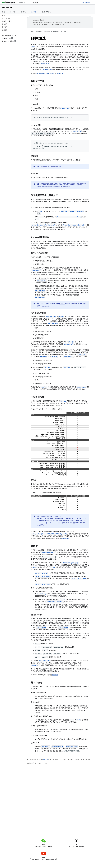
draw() (61, 317)
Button (54, 357)
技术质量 (63, 31)
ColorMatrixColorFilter (54, 601)
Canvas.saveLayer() (48, 552)
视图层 (67, 186)
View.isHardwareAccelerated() (72, 211)
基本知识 (22, 2)
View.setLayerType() (71, 563)
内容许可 (45, 760)
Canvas (41, 217)
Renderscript (61, 73)
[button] (12, 24)
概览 (3, 12)
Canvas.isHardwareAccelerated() (69, 217)
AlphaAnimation (57, 746)
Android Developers (36, 31)
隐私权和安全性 (46, 12)
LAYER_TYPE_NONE (41, 573)
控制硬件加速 (44, 64)
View (33, 47)
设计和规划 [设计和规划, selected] (35, 2)
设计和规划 (47, 31)
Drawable (65, 55)
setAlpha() (35, 665)
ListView (43, 357)
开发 (47, 2)
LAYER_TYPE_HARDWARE (42, 576)
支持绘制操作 (47, 70)
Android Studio (86, 2)
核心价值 (12, 12)
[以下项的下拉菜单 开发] (50, 2)
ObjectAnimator (44, 661)
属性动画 (55, 675)
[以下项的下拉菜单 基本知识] (27, 2)
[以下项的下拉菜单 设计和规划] (41, 2)
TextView (62, 304)
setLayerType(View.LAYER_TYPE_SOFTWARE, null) (49, 534)
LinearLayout (82, 354)
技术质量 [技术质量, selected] (33, 12)
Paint (35, 567)
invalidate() (36, 270)
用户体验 (23, 12)
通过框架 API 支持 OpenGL (46, 73)
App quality (7, 7)
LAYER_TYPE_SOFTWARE (78, 579)
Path (78, 720)
